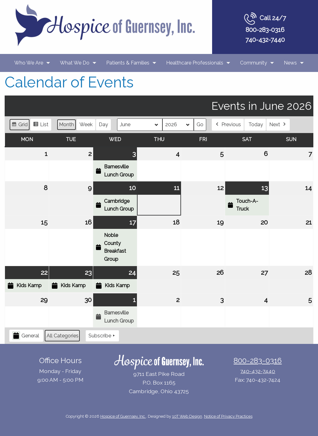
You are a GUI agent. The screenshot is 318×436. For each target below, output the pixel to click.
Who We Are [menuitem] (28, 63)
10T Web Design (187, 416)
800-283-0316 (265, 29)
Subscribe (102, 336)
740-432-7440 (265, 39)
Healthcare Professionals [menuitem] (194, 63)
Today (255, 124)
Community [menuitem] (253, 63)
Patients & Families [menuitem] (127, 63)
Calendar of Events (69, 82)
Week (86, 124)
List (40, 125)
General (25, 335)
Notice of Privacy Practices (228, 416)
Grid (19, 125)
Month (66, 124)
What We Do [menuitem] (74, 63)
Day (103, 124)
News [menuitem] (290, 63)
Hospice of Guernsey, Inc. (123, 416)
